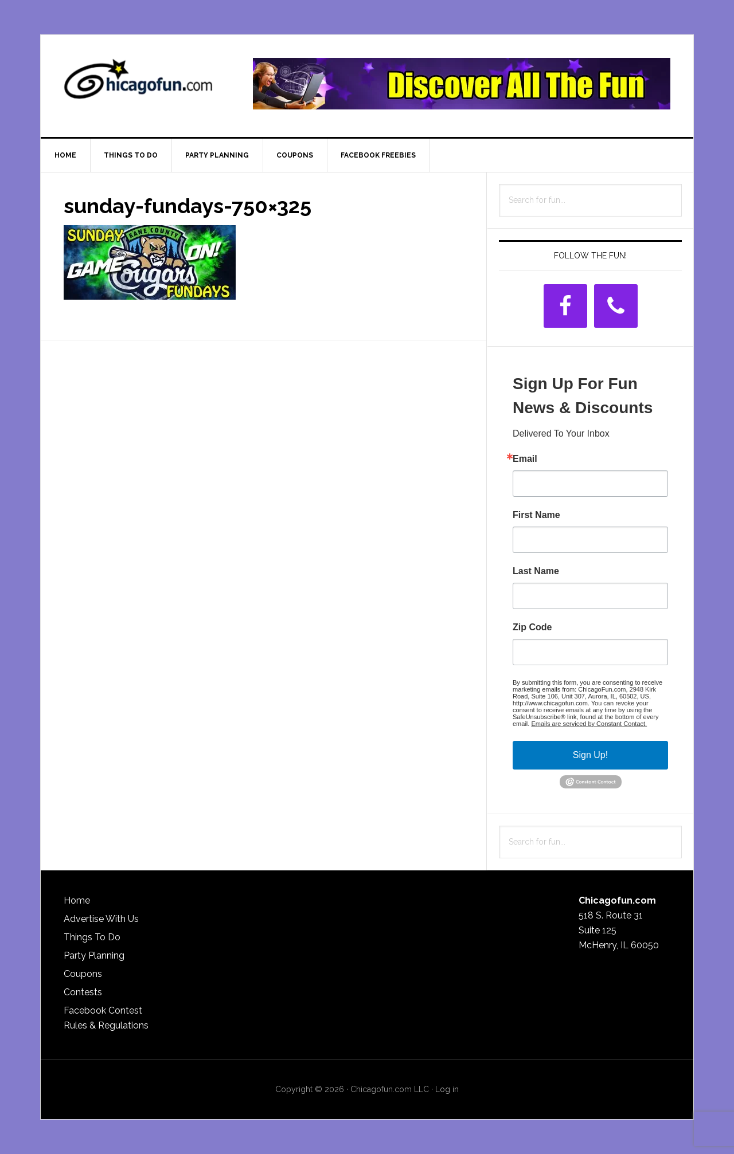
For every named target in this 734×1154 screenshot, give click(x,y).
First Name (536, 515)
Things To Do (92, 937)
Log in (447, 1089)
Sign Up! (590, 755)
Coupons (83, 973)
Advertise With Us (101, 918)
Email (525, 459)
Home (77, 900)
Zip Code (532, 627)
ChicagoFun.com (138, 83)
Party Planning (94, 955)
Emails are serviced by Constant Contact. (589, 723)
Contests (83, 992)
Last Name (536, 571)
